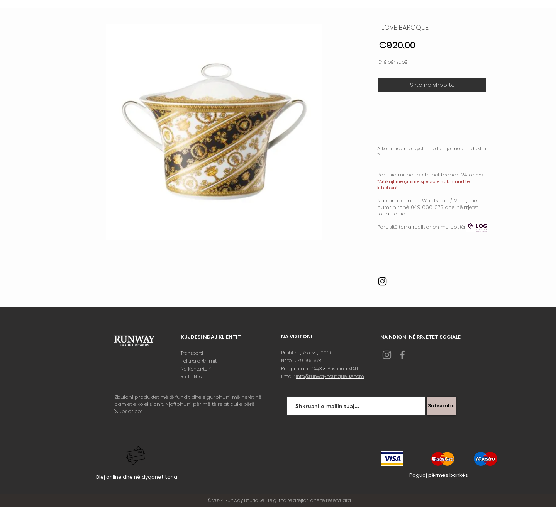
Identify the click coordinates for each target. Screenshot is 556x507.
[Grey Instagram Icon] (387, 355)
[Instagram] (382, 281)
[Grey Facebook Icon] (402, 355)
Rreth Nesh (193, 376)
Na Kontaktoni (197, 369)
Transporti (192, 353)
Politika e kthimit (199, 361)
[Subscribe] (441, 406)
